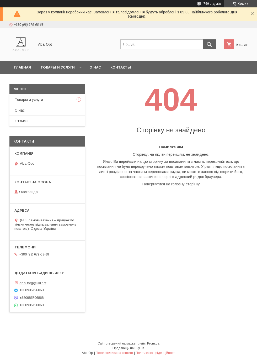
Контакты (120, 67)
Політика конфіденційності (155, 353)
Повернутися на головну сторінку (171, 184)
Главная (22, 67)
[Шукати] (209, 44)
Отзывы (21, 121)
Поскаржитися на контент (114, 353)
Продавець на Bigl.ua (128, 348)
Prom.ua (153, 343)
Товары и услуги (57, 67)
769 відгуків (212, 4)
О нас (95, 67)
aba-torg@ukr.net (32, 283)
